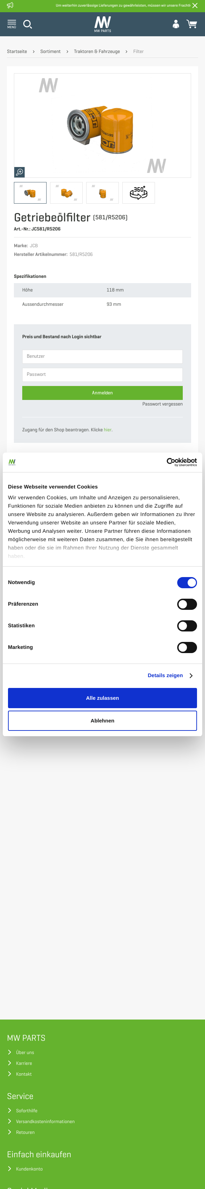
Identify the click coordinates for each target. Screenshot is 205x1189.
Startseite (17, 51)
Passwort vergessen (162, 404)
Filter (138, 51)
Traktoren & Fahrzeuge (97, 51)
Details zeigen (165, 676)
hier (108, 430)
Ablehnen (102, 721)
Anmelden (102, 393)
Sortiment (50, 51)
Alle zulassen (102, 698)
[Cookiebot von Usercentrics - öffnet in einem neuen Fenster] (166, 462)
